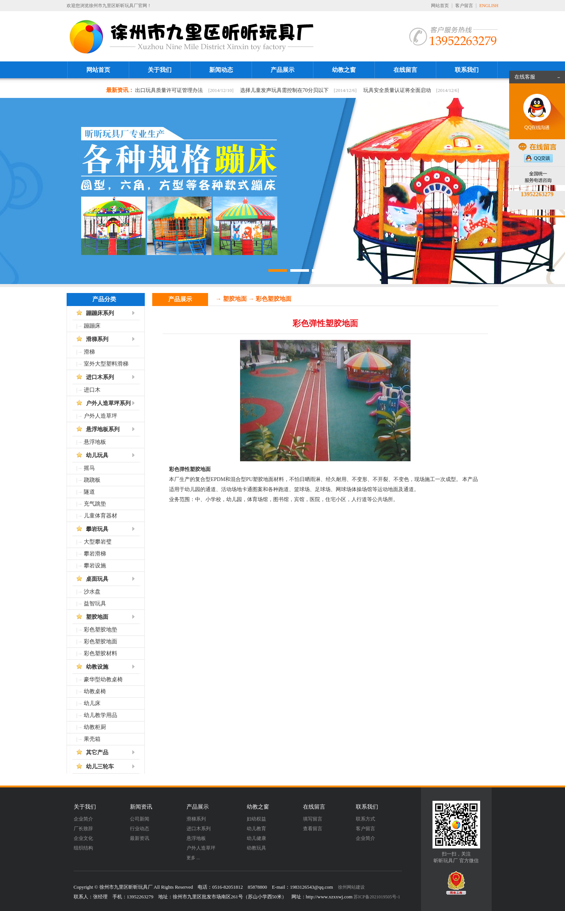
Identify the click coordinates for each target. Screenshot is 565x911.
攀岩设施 (95, 565)
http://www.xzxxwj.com (329, 896)
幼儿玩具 (97, 455)
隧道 (89, 492)
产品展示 (282, 70)
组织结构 (83, 848)
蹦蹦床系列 (100, 313)
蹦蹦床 (92, 326)
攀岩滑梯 (95, 554)
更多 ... (193, 857)
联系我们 (467, 70)
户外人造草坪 (100, 416)
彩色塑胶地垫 (100, 630)
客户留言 (464, 5)
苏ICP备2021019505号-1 (377, 896)
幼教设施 (97, 667)
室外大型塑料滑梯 (106, 364)
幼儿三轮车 (100, 767)
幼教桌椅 (95, 691)
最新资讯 (139, 838)
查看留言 (312, 828)
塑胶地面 (97, 617)
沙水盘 (92, 592)
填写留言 (312, 819)
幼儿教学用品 (100, 715)
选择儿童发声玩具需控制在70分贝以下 (284, 90)
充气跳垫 (95, 504)
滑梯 (89, 352)
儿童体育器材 (100, 516)
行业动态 (139, 828)
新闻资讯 (141, 807)
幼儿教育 (256, 828)
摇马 (89, 468)
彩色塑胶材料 (100, 653)
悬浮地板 (95, 442)
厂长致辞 (83, 828)
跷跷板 (92, 480)
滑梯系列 (97, 339)
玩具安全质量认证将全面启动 (397, 90)
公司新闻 (139, 819)
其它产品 (97, 752)
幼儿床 (92, 703)
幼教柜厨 (95, 727)
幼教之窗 (344, 70)
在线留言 (405, 70)
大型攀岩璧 (98, 542)
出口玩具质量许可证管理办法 (169, 90)
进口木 (92, 390)
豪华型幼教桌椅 (103, 679)
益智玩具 (95, 603)
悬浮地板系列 (102, 429)
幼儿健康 (256, 838)
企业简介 (83, 819)
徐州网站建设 (351, 887)
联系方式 (365, 819)
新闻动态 (221, 70)
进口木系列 (100, 377)
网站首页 (440, 5)
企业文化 (83, 838)
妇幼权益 (256, 819)
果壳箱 (92, 739)
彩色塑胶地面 (100, 641)
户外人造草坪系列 (108, 403)
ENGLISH (488, 5)
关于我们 (160, 70)
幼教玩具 (256, 848)
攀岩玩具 (97, 529)
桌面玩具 (97, 579)
